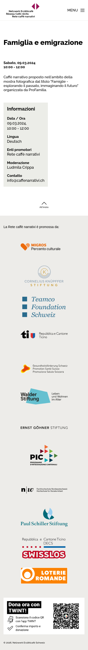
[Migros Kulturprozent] (44, 249)
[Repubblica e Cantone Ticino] (44, 335)
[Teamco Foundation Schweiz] (44, 306)
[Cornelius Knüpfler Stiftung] (44, 277)
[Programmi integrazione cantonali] (44, 456)
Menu (72, 10)
